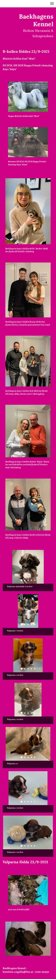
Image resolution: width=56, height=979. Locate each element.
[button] (52, 3)
